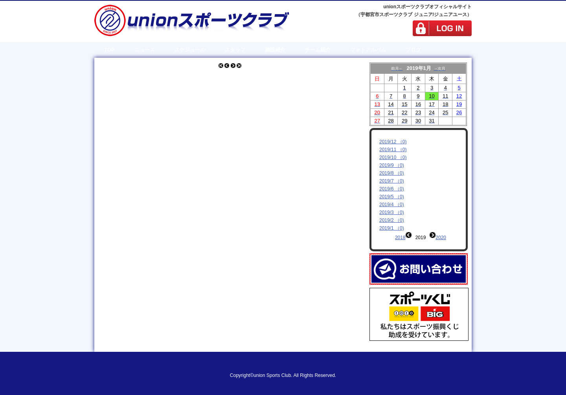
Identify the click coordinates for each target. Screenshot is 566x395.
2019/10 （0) (392, 157)
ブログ (413, 50)
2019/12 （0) (392, 141)
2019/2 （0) (391, 220)
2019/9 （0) (391, 165)
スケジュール (190, 50)
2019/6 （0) (391, 189)
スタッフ (235, 50)
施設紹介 (275, 50)
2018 (400, 237)
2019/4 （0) (391, 204)
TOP (109, 50)
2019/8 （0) (391, 173)
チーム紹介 (318, 50)
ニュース (144, 50)
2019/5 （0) (391, 196)
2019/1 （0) (391, 228)
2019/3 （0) (391, 212)
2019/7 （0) (391, 181)
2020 (441, 237)
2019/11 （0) (392, 149)
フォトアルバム (368, 50)
